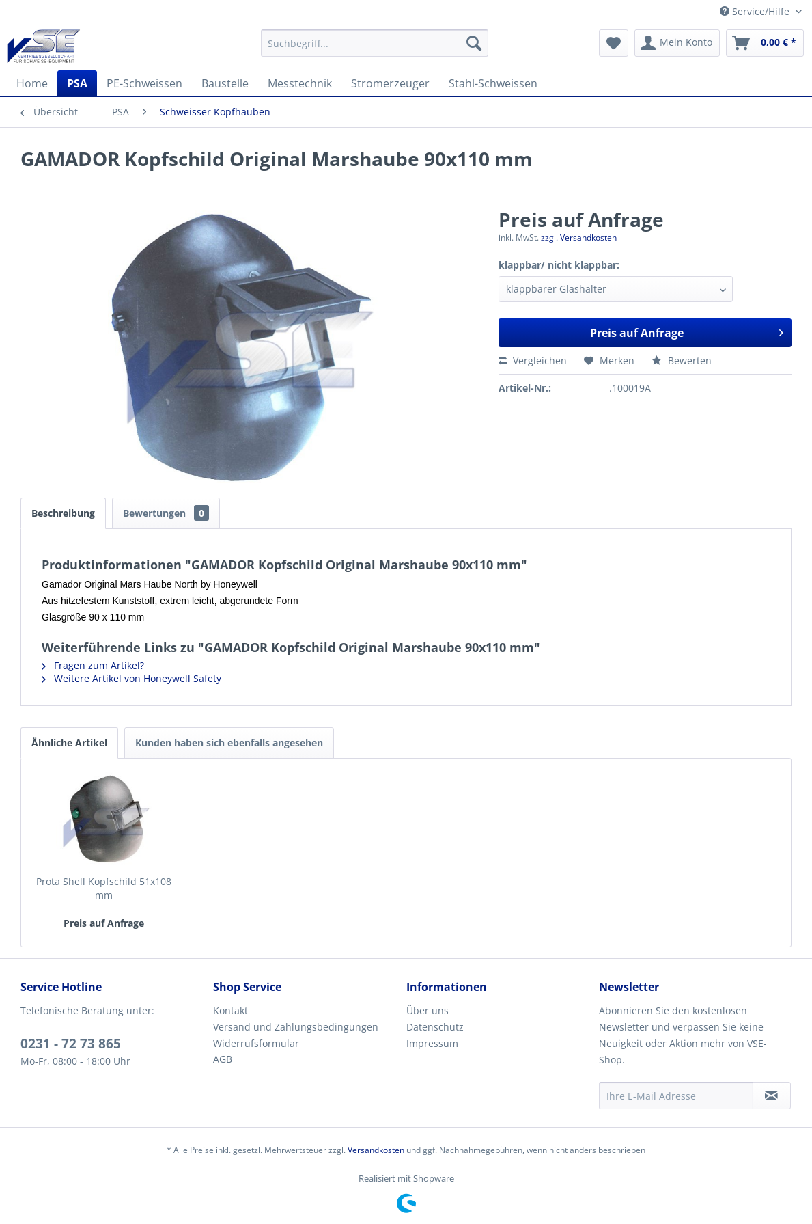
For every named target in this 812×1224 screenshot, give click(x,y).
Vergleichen (533, 360)
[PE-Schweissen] (144, 83)
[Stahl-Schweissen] (493, 83)
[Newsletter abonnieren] (772, 1095)
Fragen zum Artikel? (93, 665)
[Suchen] (474, 43)
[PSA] (77, 83)
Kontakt (230, 1010)
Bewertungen (166, 513)
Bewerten (682, 360)
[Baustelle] (225, 83)
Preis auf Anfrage (686, 331)
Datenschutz (435, 1026)
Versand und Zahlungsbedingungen (295, 1026)
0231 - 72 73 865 (70, 1043)
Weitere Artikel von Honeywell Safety (131, 678)
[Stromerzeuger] (390, 83)
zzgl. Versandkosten (579, 237)
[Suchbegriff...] (374, 43)
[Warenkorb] (765, 43)
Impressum (432, 1043)
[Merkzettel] (613, 43)
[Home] (32, 83)
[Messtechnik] (299, 83)
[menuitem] (374, 43)
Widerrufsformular (256, 1043)
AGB (222, 1058)
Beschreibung (63, 512)
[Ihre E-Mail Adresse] (676, 1095)
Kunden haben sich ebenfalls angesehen (229, 742)
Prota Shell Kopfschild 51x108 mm (103, 888)
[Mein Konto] (677, 43)
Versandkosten (376, 1150)
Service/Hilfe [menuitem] (756, 11)
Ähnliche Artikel (69, 742)
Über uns (427, 1010)
